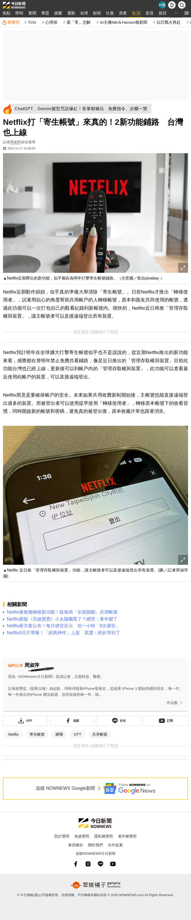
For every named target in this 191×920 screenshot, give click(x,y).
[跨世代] (11, 22)
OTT (77, 734)
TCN (32, 22)
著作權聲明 (127, 836)
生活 (136, 13)
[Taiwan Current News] (162, 5)
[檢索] (182, 5)
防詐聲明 (61, 836)
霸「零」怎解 (79, 22)
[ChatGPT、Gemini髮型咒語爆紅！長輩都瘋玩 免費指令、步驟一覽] (82, 109)
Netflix (13, 734)
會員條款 (75, 845)
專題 (45, 13)
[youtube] (113, 864)
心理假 (51, 22)
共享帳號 (99, 734)
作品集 (175, 703)
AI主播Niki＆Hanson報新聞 (123, 22)
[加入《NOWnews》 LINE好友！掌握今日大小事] (119, 720)
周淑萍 (15, 142)
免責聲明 (81, 836)
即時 (19, 13)
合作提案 (115, 845)
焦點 (6, 13)
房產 (123, 13)
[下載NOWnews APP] (172, 5)
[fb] (76, 864)
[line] (100, 864)
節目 (163, 13)
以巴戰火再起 (169, 22)
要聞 (32, 13)
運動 (71, 13)
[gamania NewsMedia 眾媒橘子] (95, 885)
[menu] (186, 13)
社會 (110, 13)
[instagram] (88, 864)
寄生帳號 (37, 734)
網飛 (59, 734)
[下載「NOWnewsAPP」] (25, 720)
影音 (150, 13)
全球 (84, 13)
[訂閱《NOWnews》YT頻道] (166, 720)
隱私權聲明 (103, 836)
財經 (97, 13)
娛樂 (58, 13)
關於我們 (95, 845)
